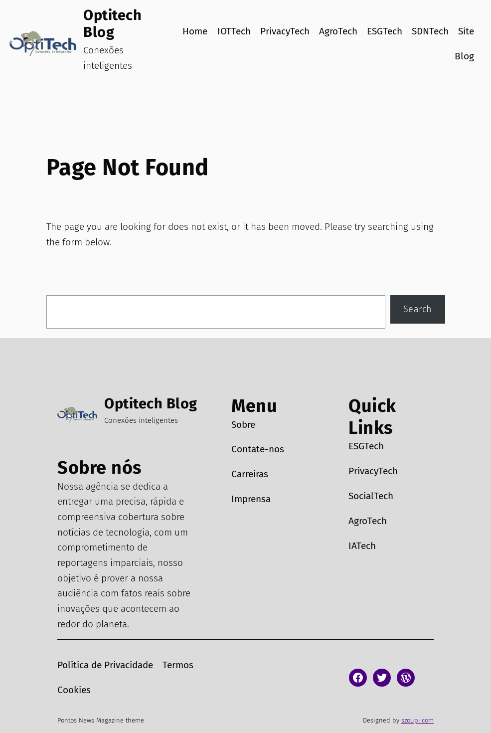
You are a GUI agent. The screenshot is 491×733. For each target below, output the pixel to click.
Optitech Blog (112, 23)
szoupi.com (417, 720)
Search (417, 309)
